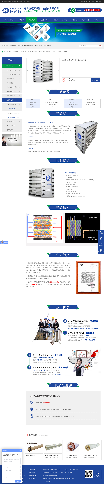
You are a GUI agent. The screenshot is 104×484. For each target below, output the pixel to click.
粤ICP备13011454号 (73, 470)
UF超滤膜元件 (11, 121)
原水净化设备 (11, 95)
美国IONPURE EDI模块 (13, 113)
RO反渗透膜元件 (12, 104)
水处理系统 (22, 475)
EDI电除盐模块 (32, 51)
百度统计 (48, 481)
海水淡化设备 (11, 78)
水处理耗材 (23, 51)
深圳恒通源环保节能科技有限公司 (45, 396)
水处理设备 (9, 66)
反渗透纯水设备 (11, 74)
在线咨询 (95, 80)
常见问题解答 (32, 475)
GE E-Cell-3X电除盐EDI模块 (60, 51)
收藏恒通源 (84, 1)
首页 (10, 51)
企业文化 (21, 478)
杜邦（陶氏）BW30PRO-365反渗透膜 (56, 455)
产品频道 (15, 51)
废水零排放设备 (11, 91)
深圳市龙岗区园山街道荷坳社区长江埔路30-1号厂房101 (60, 478)
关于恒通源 (22, 470)
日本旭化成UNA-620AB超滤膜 (34, 455)
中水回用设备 (11, 83)
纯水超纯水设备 (11, 70)
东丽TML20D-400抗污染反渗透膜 (74, 455)
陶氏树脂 (20, 45)
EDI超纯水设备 (47, 45)
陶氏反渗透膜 (13, 45)
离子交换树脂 (38, 45)
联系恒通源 (32, 478)
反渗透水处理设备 (28, 45)
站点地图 (98, 1)
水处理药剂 (10, 130)
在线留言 (91, 1)
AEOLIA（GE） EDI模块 (44, 51)
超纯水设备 (22, 472)
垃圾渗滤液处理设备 (13, 87)
